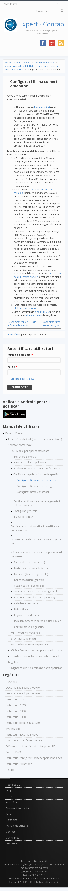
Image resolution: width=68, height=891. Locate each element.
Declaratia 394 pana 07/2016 (23, 687)
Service (10, 814)
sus (33, 321)
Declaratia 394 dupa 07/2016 (23, 693)
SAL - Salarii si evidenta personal (30, 644)
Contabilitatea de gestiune (29, 627)
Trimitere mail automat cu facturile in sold (35, 656)
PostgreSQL (13, 784)
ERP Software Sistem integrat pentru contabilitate (34, 878)
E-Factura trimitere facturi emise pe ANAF (30, 746)
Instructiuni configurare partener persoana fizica (34, 758)
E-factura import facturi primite (24, 740)
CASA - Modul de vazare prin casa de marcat (37, 650)
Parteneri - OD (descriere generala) (34, 597)
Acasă (8, 62)
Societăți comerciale (44, 62)
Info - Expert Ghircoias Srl (34, 861)
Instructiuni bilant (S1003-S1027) (25, 722)
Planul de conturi (24, 516)
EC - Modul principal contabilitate (30, 451)
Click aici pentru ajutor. (25, 308)
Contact (10, 831)
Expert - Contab (41, 24)
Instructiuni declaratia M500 (22, 734)
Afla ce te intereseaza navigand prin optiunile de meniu (37, 554)
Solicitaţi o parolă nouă (22, 378)
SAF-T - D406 (14, 752)
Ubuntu (10, 796)
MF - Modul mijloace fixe (25, 632)
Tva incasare (13, 728)
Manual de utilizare (17, 825)
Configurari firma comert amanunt (37, 480)
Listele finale (21, 609)
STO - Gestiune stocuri (24, 638)
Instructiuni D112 (16, 699)
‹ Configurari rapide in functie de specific (18, 323)
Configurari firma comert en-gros (36, 486)
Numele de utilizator (20, 354)
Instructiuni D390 (16, 717)
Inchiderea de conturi (26, 603)
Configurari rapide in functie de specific (36, 474)
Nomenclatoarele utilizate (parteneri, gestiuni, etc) (37, 541)
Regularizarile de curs (26, 615)
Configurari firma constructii (33, 492)
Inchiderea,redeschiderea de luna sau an (37, 621)
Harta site (11, 820)
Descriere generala (25, 456)
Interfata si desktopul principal (31, 462)
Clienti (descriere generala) (29, 562)
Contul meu (12, 837)
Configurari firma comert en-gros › (51, 323)
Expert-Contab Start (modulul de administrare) (35, 439)
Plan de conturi (42, 107)
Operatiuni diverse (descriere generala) (36, 591)
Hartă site (11, 681)
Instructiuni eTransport (19, 764)
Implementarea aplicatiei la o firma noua (37, 468)
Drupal (10, 790)
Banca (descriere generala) (29, 580)
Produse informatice (18, 808)
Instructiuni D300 (16, 711)
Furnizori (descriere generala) (31, 574)
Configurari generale (25, 511)
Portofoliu (12, 802)
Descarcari (12, 843)
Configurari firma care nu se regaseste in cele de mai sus (37, 503)
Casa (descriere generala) (29, 585)
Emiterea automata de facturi (31, 568)
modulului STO (42, 311)
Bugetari (13, 662)
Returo (10, 769)
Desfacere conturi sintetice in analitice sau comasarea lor (35, 528)
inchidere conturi (33, 315)
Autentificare (14, 334)
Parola (12, 366)
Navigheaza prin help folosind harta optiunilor (35, 668)
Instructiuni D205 (16, 705)
